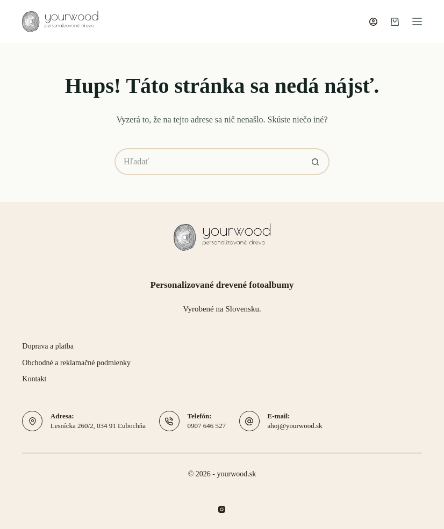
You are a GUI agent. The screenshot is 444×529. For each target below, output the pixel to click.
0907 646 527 (207, 426)
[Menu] (417, 21)
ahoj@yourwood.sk (295, 426)
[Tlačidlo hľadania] (316, 161)
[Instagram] (221, 509)
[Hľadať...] (208, 161)
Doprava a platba (48, 346)
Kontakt (34, 379)
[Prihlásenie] (373, 22)
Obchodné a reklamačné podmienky (76, 363)
